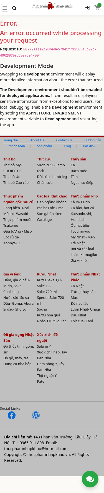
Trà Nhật (78, 243)
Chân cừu (44, 182)
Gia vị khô (79, 260)
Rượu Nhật (46, 274)
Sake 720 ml (47, 291)
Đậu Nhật (78, 315)
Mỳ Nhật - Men (83, 237)
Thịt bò (9, 159)
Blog (67, 146)
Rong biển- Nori (16, 208)
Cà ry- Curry (80, 202)
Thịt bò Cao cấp (16, 182)
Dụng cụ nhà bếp (17, 364)
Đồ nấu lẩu (79, 303)
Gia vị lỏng (12, 274)
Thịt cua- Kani (82, 321)
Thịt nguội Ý (46, 375)
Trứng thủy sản (83, 291)
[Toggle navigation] (4, 8)
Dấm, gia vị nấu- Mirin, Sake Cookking (16, 286)
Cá (73, 165)
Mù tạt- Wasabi (15, 213)
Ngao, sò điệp (82, 182)
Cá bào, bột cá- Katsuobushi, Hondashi (83, 214)
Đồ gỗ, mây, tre (15, 358)
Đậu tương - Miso (17, 231)
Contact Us (64, 140)
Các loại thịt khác (52, 196)
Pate (40, 381)
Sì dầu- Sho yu (14, 309)
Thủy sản (78, 159)
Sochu (42, 309)
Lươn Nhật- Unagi (85, 309)
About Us (37, 140)
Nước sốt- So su (16, 297)
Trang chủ (10, 140)
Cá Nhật (77, 286)
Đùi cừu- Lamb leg (52, 176)
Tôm (74, 176)
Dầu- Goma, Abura (18, 303)
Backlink (89, 146)
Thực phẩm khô (84, 196)
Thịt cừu (44, 159)
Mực (74, 297)
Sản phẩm (44, 146)
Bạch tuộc (79, 171)
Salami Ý (44, 346)
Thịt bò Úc (11, 176)
